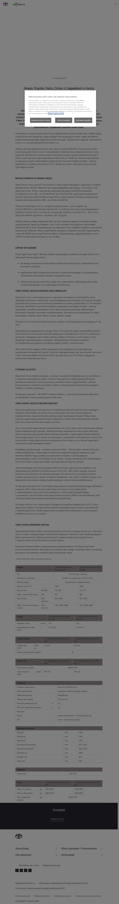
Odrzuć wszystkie (63, 120)
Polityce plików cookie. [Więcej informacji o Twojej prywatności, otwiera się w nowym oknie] (55, 113)
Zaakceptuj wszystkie (83, 120)
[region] (60, 108)
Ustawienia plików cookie (40, 120)
